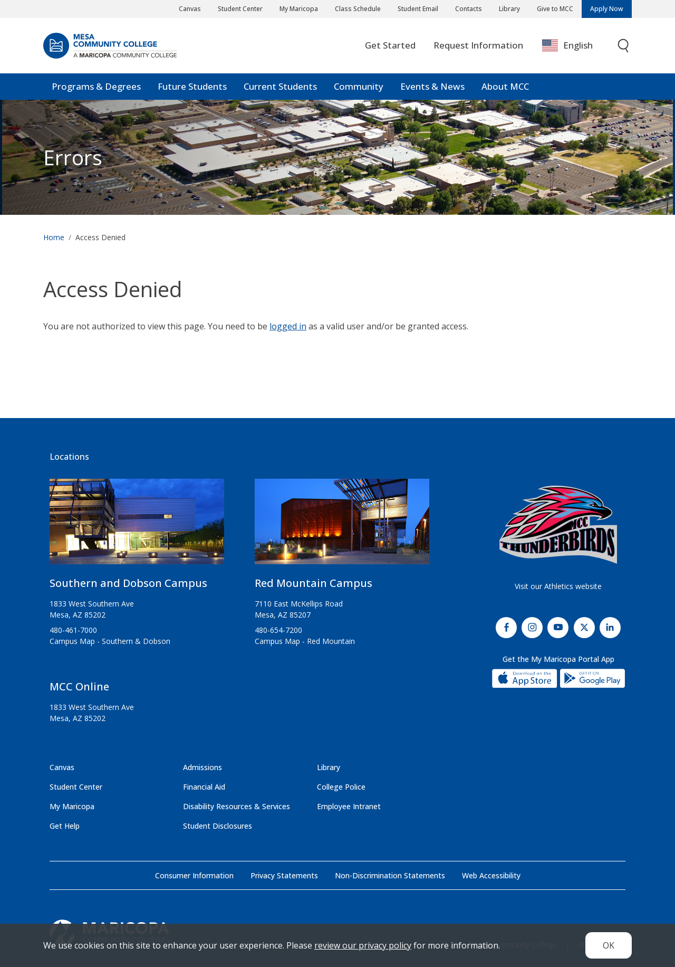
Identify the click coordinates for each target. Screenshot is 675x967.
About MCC (505, 87)
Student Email (418, 8)
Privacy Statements (284, 875)
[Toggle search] (624, 46)
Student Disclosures (217, 826)
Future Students (192, 87)
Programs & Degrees (96, 87)
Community (358, 87)
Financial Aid (204, 787)
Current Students (280, 87)
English (567, 46)
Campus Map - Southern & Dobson (110, 641)
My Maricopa (298, 8)
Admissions (202, 767)
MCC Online (79, 686)
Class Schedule (358, 8)
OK (608, 945)
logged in (287, 327)
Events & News (432, 87)
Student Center (240, 8)
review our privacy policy (362, 945)
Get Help (65, 826)
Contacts (468, 8)
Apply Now (606, 8)
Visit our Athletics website (558, 586)
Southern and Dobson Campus (128, 583)
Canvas (190, 8)
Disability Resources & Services (236, 806)
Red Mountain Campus (313, 583)
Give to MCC (555, 8)
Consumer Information (194, 875)
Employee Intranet (349, 806)
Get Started (390, 46)
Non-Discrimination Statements (390, 875)
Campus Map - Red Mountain (305, 641)
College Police (341, 787)
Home (53, 238)
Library (509, 8)
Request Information (478, 46)
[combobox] (575, 46)
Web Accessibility (491, 875)
